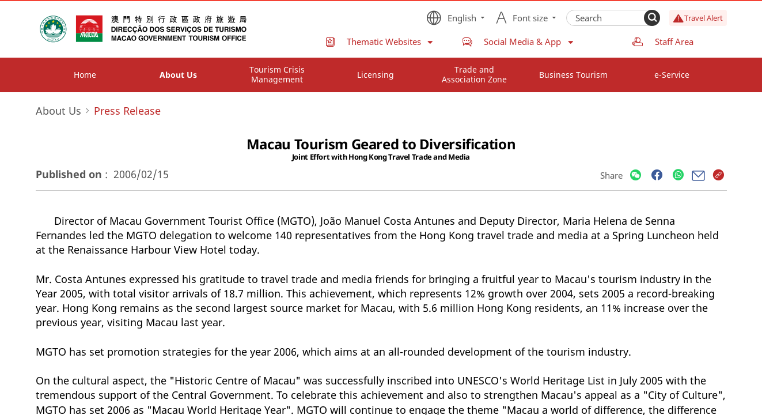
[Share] (635, 175)
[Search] (652, 18)
